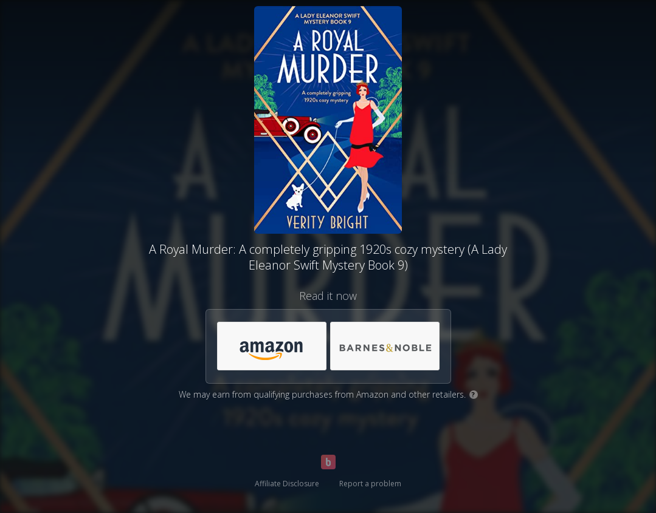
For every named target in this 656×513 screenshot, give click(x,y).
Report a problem (370, 483)
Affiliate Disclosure (287, 483)
